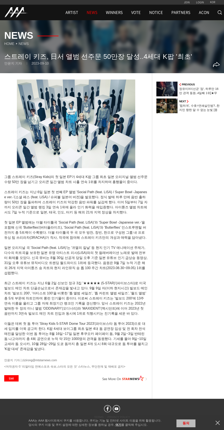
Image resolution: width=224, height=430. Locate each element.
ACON (204, 12)
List (11, 378)
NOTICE (156, 12)
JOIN (187, 2)
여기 (118, 424)
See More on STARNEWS (125, 378)
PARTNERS (180, 12)
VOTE (136, 12)
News (24, 44)
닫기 (218, 423)
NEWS (92, 12)
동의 (186, 423)
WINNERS (114, 12)
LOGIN (200, 2)
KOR (212, 2)
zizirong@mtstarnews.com (39, 360)
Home (9, 44)
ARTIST (72, 12)
